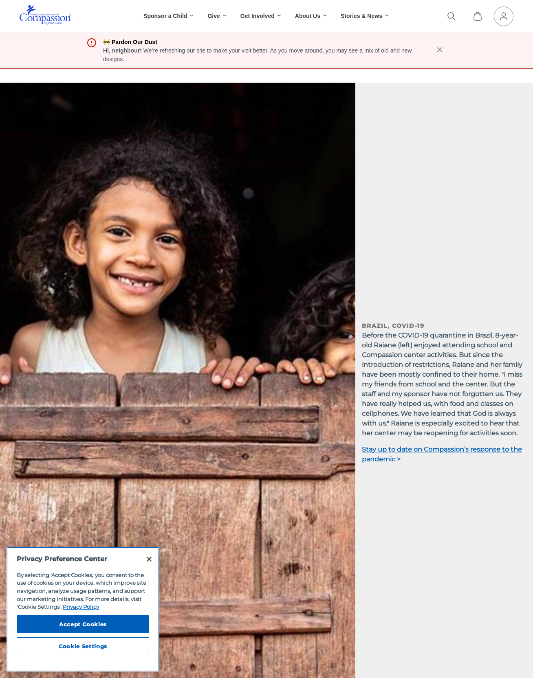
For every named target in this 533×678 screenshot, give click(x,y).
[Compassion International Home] (45, 22)
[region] (83, 609)
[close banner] (439, 51)
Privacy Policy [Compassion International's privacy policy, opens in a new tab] (81, 606)
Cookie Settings (83, 646)
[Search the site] (451, 16)
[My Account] (503, 16)
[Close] (149, 559)
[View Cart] (477, 16)
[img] (45, 15)
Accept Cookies (83, 624)
